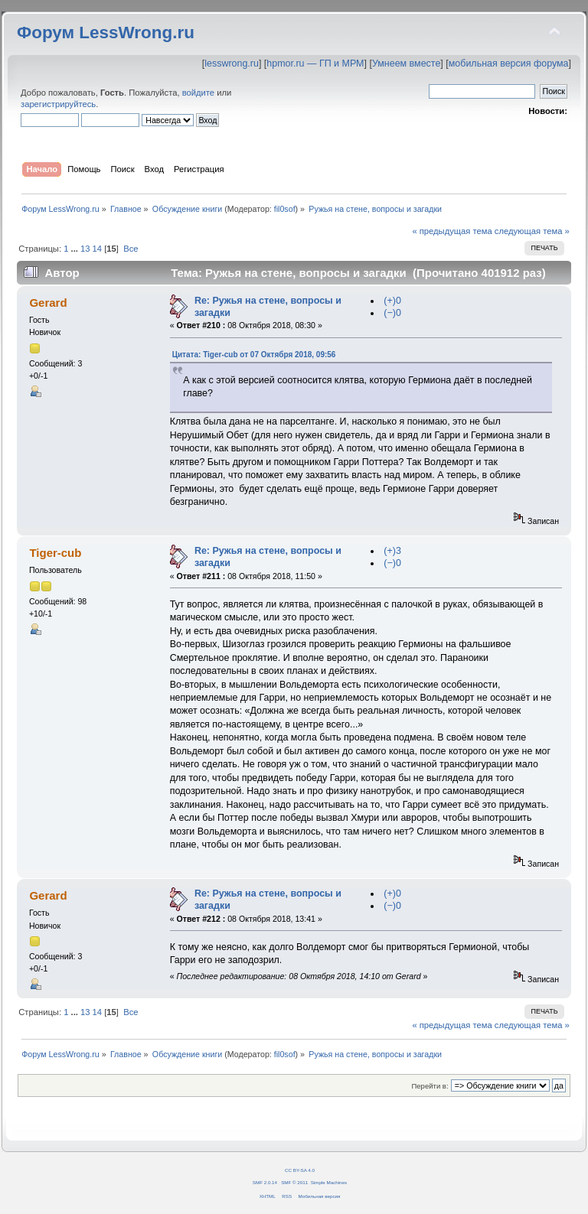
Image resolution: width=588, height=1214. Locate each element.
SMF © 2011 (294, 1182)
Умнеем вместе (406, 63)
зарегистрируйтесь (58, 104)
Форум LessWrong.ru (105, 32)
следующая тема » (532, 231)
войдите (198, 92)
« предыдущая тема (452, 231)
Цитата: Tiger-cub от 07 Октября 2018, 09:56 (254, 354)
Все (130, 248)
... (75, 248)
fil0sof (285, 208)
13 (85, 248)
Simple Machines (329, 1182)
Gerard (48, 302)
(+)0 (392, 300)
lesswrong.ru (231, 63)
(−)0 (392, 313)
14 (97, 248)
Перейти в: (429, 1086)
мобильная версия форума (509, 63)
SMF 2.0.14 (265, 1182)
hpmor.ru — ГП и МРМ (315, 63)
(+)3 (392, 550)
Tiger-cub (55, 552)
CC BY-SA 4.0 (300, 1170)
